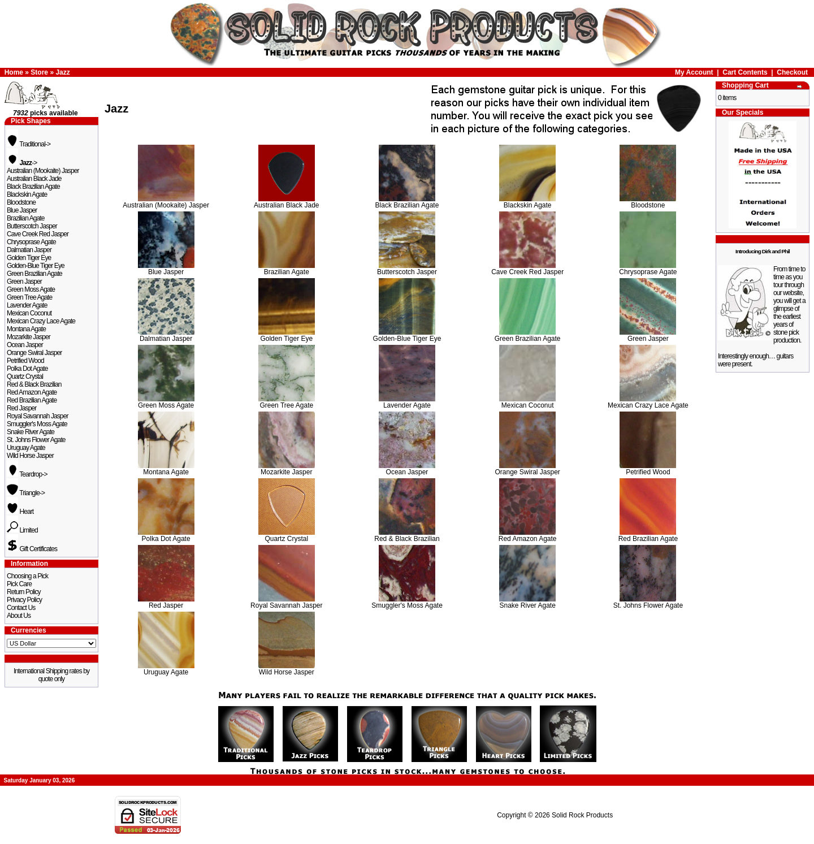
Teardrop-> (27, 474)
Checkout (792, 72)
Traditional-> (28, 144)
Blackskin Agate (27, 194)
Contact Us (21, 608)
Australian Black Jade (34, 179)
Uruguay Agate (26, 448)
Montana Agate (26, 329)
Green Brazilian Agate (34, 274)
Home (14, 72)
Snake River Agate (30, 432)
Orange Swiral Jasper (34, 353)
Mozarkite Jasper (28, 337)
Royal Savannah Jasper (37, 416)
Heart (20, 512)
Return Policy (24, 592)
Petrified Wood (25, 361)
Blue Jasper (22, 210)
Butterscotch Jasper (32, 226)
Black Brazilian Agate (33, 187)
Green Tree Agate (29, 297)
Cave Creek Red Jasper (37, 234)
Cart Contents (744, 72)
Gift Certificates (32, 549)
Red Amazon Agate (32, 392)
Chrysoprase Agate (31, 242)
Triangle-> (26, 493)
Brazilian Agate (26, 218)
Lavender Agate (27, 305)
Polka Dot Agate (27, 369)
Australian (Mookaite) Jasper (43, 171)
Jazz (62, 72)
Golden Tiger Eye (29, 258)
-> (22, 163)
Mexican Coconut (29, 313)
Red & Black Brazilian (34, 384)
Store (39, 72)
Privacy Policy (24, 600)
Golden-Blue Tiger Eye (35, 266)
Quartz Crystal (25, 376)
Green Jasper (24, 281)
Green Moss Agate (31, 289)
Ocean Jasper (25, 345)
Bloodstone (21, 202)
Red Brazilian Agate (32, 400)
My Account (694, 72)
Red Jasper (21, 408)
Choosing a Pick (27, 576)
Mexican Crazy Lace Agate (41, 321)
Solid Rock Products (582, 815)
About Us (19, 616)
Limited (22, 530)
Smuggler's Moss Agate (37, 424)
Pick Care (19, 584)
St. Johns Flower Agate (36, 440)
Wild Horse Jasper (30, 456)
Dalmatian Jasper (29, 250)
